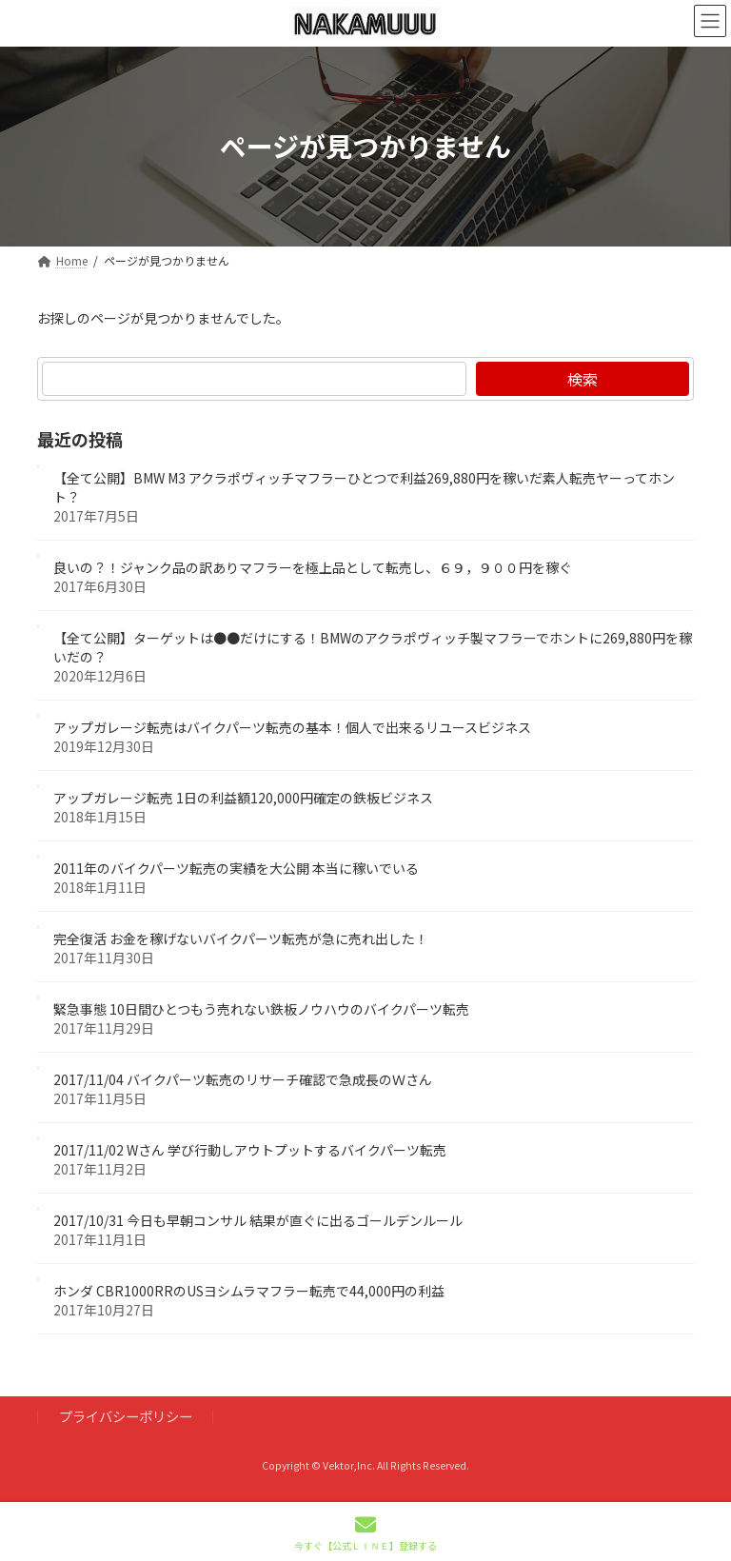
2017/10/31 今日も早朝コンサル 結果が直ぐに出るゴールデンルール (258, 1220)
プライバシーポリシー (125, 1416)
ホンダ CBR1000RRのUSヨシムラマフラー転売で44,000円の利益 (249, 1290)
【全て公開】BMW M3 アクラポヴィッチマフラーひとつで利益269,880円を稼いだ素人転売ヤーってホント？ (364, 487)
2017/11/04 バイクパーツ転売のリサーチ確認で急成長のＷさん (242, 1079)
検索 (582, 378)
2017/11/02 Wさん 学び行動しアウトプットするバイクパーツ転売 (249, 1149)
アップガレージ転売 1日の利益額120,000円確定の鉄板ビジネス (243, 797)
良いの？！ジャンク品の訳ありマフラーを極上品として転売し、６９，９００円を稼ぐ (312, 567)
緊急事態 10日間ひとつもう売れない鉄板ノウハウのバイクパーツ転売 (261, 1008)
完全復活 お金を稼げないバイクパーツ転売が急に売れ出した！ (240, 938)
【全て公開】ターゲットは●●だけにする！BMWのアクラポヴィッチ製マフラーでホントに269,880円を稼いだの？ (372, 647)
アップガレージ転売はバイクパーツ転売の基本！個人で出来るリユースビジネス (292, 727)
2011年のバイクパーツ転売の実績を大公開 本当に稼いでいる (236, 868)
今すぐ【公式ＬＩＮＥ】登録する (365, 1532)
